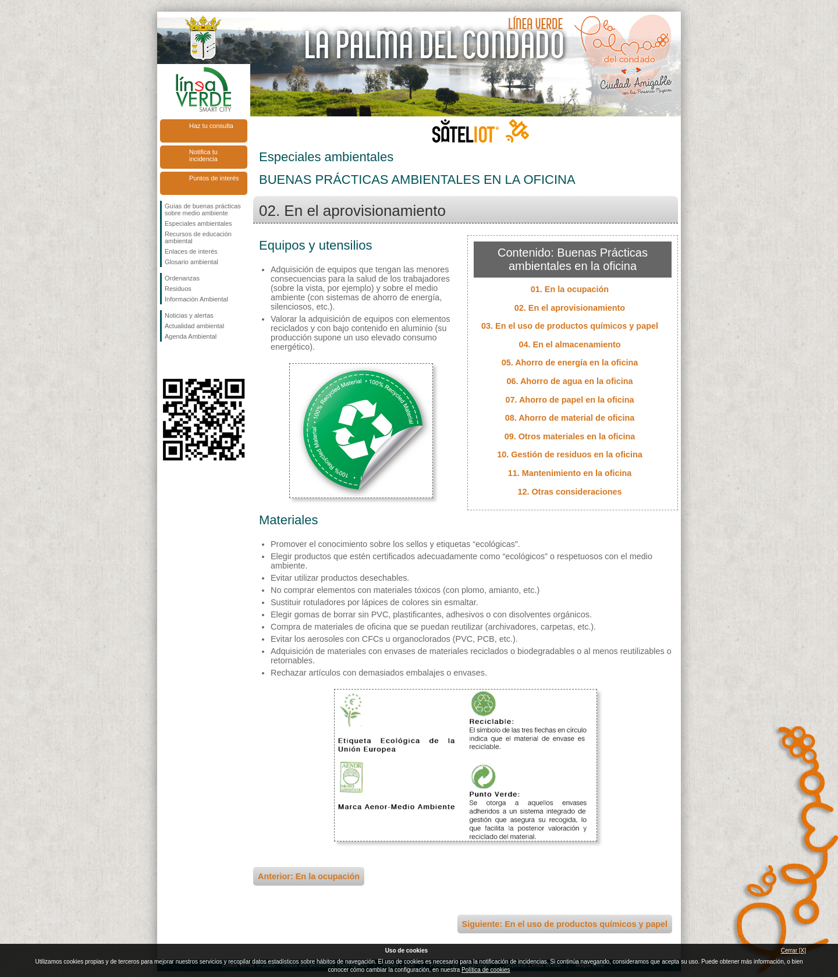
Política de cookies (485, 970)
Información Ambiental (196, 299)
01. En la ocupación (570, 289)
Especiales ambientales (198, 223)
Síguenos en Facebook (167, 360)
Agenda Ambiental (190, 336)
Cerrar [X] (793, 950)
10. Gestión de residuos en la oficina (569, 454)
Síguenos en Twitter (186, 360)
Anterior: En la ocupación (309, 876)
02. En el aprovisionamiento (569, 307)
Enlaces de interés (191, 251)
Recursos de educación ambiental (198, 237)
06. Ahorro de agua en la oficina (570, 381)
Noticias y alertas (189, 315)
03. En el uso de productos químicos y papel (569, 326)
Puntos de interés (214, 178)
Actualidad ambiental (194, 325)
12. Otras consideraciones (569, 491)
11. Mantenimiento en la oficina (570, 473)
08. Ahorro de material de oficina (570, 417)
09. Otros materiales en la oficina (570, 436)
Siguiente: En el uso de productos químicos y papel (564, 924)
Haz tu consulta (211, 125)
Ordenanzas (182, 278)
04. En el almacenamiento (569, 344)
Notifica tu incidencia (203, 155)
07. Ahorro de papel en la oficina (570, 399)
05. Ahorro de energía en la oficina (570, 362)
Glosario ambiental (191, 261)
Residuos (178, 288)
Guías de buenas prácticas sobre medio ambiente (203, 209)
